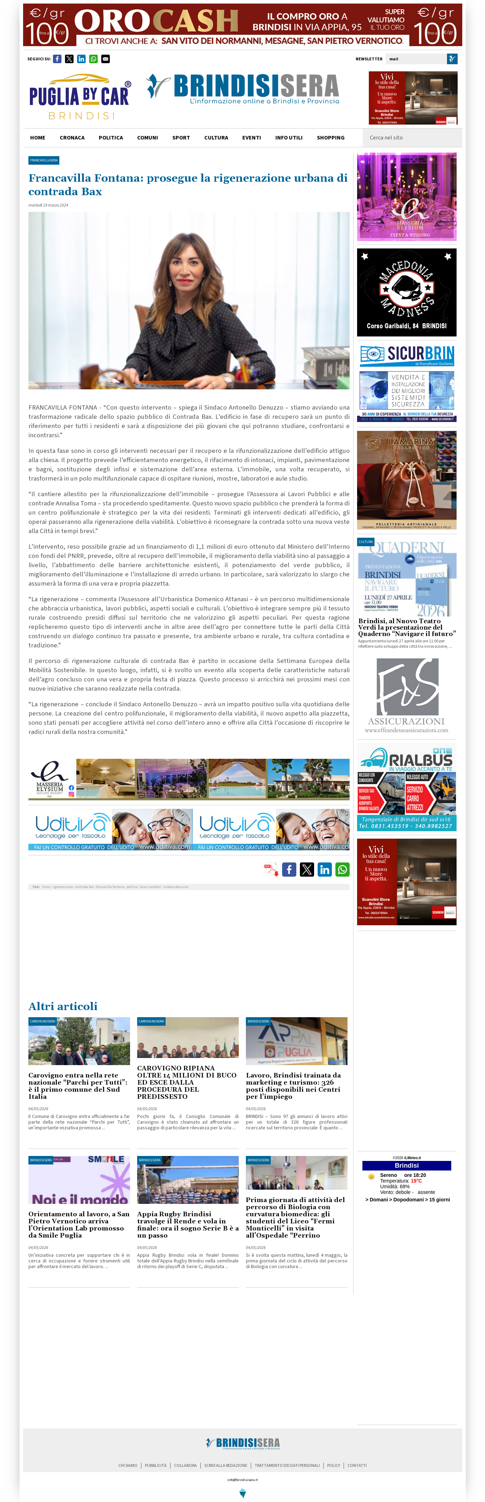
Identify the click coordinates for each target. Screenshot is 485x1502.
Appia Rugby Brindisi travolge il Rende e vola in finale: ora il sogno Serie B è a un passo (188, 1225)
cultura (216, 138)
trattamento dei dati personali (287, 1466)
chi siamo (128, 1466)
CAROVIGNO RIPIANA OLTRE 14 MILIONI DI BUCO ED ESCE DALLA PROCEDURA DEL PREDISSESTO (187, 1082)
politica (111, 138)
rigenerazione (62, 886)
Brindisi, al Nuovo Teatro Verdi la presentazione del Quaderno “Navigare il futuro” (407, 628)
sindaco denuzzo (175, 886)
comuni (147, 138)
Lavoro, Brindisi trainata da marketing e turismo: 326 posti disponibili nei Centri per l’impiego (293, 1086)
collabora (185, 1466)
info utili (289, 138)
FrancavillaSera (44, 160)
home (37, 138)
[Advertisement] (189, 947)
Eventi (251, 138)
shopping (331, 138)
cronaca (72, 138)
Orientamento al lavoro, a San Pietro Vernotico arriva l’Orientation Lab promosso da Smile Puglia (79, 1225)
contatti (357, 1466)
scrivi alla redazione (225, 1466)
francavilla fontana (110, 886)
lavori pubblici (150, 886)
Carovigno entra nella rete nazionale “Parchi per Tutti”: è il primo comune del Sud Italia (78, 1086)
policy (333, 1466)
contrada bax (84, 886)
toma (46, 886)
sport (181, 138)
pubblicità (156, 1466)
